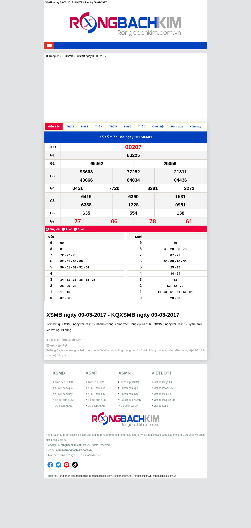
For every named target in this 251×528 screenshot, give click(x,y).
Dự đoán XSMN (130, 405)
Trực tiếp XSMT (97, 382)
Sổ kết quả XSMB (65, 399)
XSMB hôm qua (64, 388)
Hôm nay (195, 126)
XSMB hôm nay (64, 394)
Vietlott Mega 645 (163, 382)
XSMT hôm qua (96, 388)
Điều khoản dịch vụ (89, 455)
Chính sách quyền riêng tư (62, 455)
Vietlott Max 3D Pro (165, 399)
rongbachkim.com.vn (73, 445)
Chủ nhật (158, 126)
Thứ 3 (84, 126)
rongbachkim (83, 475)
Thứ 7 (142, 126)
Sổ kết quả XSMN (131, 399)
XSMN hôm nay (129, 394)
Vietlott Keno (161, 405)
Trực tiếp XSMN (130, 382)
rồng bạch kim (67, 475)
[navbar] (49, 45)
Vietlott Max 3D (162, 394)
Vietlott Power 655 (164, 388)
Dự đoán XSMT (96, 405)
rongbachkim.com (102, 475)
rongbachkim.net (123, 475)
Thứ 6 (127, 126)
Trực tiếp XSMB (64, 382)
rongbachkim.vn (143, 475)
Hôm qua (177, 126)
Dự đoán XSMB (64, 405)
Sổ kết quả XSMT (98, 399)
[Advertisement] (125, 89)
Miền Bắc (54, 126)
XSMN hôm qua (130, 388)
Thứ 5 (113, 126)
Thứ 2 (70, 126)
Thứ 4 (99, 126)
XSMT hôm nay (96, 394)
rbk (55, 475)
